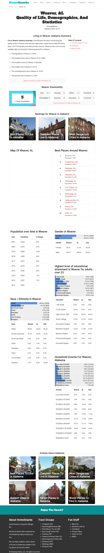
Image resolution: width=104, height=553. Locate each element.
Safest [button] (48, 2)
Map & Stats (76, 48)
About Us (91, 2)
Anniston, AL (70, 175)
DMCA (74, 536)
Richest (45, 546)
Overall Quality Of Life (79, 43)
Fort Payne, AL (71, 187)
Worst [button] (65, 2)
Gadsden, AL (70, 168)
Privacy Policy (77, 531)
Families (45, 534)
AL (16, 7)
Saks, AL (68, 213)
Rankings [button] (82, 2)
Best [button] (42, 2)
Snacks (19, 2)
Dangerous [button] (73, 2)
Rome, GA (69, 207)
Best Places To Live (49, 529)
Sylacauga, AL (71, 194)
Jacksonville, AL (72, 200)
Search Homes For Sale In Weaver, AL (37, 81)
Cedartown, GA (71, 162)
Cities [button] (35, 2)
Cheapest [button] (56, 2)
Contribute (76, 529)
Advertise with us (78, 526)
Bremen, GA (70, 155)
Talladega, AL (70, 181)
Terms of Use (77, 534)
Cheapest (45, 524)
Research (45, 541)
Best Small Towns (48, 531)
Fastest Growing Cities (50, 536)
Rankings (75, 46)
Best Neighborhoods (49, 526)
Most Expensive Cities (50, 539)
